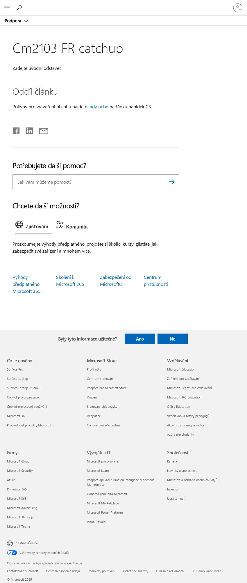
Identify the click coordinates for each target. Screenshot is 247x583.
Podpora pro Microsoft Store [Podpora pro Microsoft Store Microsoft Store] (107, 388)
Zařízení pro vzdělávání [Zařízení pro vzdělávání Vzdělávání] (183, 378)
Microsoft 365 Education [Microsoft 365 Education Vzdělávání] (184, 397)
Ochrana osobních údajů (63, 571)
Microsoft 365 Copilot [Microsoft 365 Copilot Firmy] (22, 517)
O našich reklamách (170, 571)
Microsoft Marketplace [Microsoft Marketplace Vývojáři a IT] (103, 503)
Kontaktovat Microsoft (22, 571)
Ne (172, 339)
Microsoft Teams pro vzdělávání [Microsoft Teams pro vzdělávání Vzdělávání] (189, 388)
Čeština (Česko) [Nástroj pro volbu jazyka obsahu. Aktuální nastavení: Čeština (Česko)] (26, 543)
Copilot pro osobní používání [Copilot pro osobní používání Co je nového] (27, 406)
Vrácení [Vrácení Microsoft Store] (92, 397)
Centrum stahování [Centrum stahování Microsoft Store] (100, 378)
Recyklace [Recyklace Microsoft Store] (94, 416)
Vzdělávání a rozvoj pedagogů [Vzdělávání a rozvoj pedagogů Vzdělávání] (188, 416)
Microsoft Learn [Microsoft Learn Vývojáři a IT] (98, 470)
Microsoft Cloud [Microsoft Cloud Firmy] (18, 461)
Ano (140, 339)
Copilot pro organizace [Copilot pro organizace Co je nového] (23, 397)
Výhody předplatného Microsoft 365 (26, 284)
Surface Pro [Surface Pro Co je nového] (15, 369)
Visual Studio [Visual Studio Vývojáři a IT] (96, 522)
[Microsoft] (123, 4)
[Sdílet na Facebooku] (16, 129)
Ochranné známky (135, 571)
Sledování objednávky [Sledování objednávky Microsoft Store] (102, 406)
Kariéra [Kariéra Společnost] (172, 461)
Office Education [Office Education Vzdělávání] (178, 406)
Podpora (13, 21)
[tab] (33, 225)
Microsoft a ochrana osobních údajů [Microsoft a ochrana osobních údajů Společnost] (192, 480)
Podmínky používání (101, 571)
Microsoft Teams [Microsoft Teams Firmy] (19, 526)
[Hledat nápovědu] (20, 7)
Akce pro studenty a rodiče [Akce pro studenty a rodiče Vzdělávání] (186, 425)
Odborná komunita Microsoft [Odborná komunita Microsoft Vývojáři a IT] (107, 494)
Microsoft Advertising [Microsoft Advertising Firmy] (22, 508)
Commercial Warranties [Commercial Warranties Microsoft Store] (103, 425)
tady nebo (98, 106)
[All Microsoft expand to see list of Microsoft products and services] (7, 8)
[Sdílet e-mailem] (41, 129)
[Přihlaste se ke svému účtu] (238, 8)
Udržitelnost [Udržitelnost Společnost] (176, 498)
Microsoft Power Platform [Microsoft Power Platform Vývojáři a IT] (105, 512)
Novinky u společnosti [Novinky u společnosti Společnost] (182, 470)
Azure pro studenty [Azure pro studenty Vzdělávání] (180, 434)
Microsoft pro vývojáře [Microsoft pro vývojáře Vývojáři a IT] (102, 461)
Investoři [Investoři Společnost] (173, 489)
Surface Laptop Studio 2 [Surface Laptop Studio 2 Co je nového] (23, 388)
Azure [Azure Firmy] (11, 480)
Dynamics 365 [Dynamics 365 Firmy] (17, 489)
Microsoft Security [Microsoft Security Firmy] (20, 470)
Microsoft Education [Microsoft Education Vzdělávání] (181, 369)
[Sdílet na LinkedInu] (27, 129)
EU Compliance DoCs (206, 571)
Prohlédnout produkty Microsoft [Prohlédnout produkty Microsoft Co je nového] (29, 425)
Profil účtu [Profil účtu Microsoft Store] (94, 369)
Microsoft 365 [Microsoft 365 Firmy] (16, 498)
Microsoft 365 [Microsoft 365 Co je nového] (16, 416)
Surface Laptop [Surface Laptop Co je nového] (17, 378)
